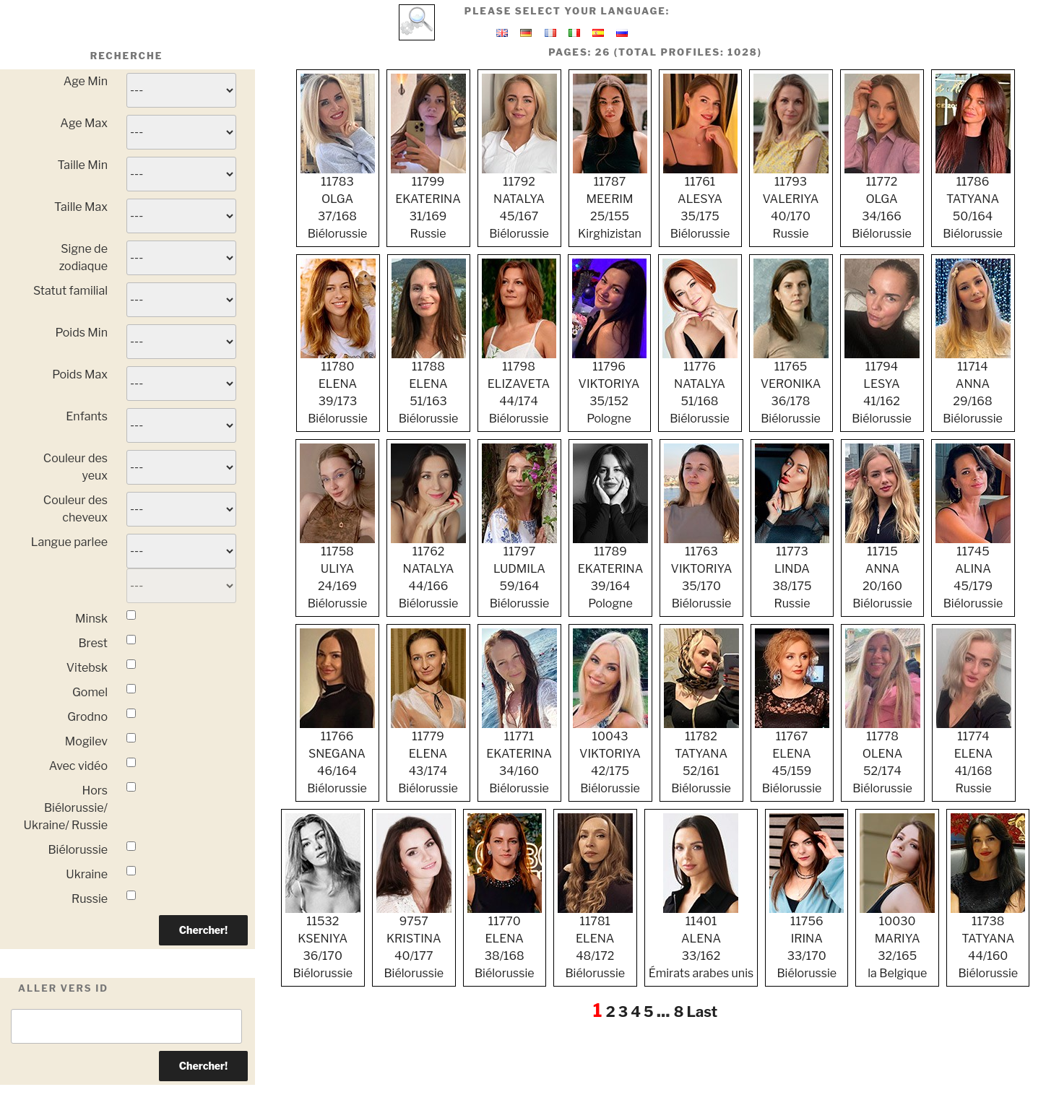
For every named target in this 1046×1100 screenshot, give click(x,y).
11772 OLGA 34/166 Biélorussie (882, 202)
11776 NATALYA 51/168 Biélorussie (700, 386)
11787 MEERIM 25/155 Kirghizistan (610, 202)
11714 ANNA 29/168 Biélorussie (973, 386)
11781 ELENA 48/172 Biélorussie (595, 941)
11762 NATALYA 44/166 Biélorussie (428, 571)
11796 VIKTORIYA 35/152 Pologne (609, 386)
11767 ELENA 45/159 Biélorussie (792, 756)
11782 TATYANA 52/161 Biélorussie (701, 756)
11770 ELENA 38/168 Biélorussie (504, 941)
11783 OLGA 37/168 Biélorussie (338, 202)
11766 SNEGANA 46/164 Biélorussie (337, 756)
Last (701, 1012)
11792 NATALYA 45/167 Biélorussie (519, 202)
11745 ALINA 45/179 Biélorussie (973, 571)
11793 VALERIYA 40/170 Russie (791, 202)
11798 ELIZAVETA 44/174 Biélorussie (519, 386)
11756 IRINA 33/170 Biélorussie (806, 941)
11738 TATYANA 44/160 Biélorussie (988, 941)
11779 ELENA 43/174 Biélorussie (428, 756)
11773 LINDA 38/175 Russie (792, 571)
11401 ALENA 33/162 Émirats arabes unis (701, 941)
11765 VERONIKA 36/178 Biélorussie (791, 386)
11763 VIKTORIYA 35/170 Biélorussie (701, 571)
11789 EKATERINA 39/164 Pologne (610, 571)
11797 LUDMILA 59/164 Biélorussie (519, 571)
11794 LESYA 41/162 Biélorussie (882, 386)
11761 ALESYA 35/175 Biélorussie (700, 202)
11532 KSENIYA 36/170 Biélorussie (322, 941)
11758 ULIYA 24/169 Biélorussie (337, 571)
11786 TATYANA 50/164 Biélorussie (973, 202)
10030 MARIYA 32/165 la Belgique (897, 941)
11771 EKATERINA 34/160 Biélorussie (519, 756)
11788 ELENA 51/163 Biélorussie (429, 386)
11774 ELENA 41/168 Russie (973, 756)
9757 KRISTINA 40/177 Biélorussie (413, 941)
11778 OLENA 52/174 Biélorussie (882, 756)
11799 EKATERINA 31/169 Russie (428, 202)
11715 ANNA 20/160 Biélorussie (882, 571)
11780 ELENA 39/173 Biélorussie (338, 386)
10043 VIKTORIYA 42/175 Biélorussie (610, 756)
